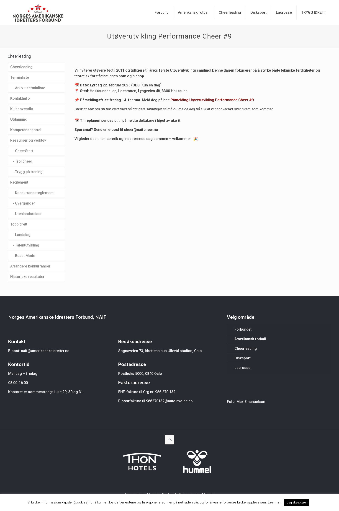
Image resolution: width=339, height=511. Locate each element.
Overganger (25, 203)
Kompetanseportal (25, 130)
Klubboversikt (21, 109)
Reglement (19, 182)
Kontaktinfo (20, 98)
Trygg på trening (29, 172)
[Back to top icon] (169, 439)
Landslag (23, 235)
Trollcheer (23, 161)
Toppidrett (18, 224)
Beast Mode (25, 256)
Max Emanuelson (250, 401)
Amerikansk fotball (250, 339)
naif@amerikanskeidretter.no (45, 351)
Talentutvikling (27, 245)
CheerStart (24, 151)
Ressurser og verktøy (28, 140)
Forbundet (243, 329)
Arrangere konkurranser (30, 266)
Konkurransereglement (34, 193)
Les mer (274, 502)
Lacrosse (242, 368)
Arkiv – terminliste (30, 88)
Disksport (242, 358)
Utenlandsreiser (28, 214)
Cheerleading (21, 67)
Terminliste (19, 77)
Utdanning (18, 119)
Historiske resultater (27, 277)
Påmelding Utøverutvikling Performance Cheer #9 (212, 100)
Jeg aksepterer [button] (297, 502)
